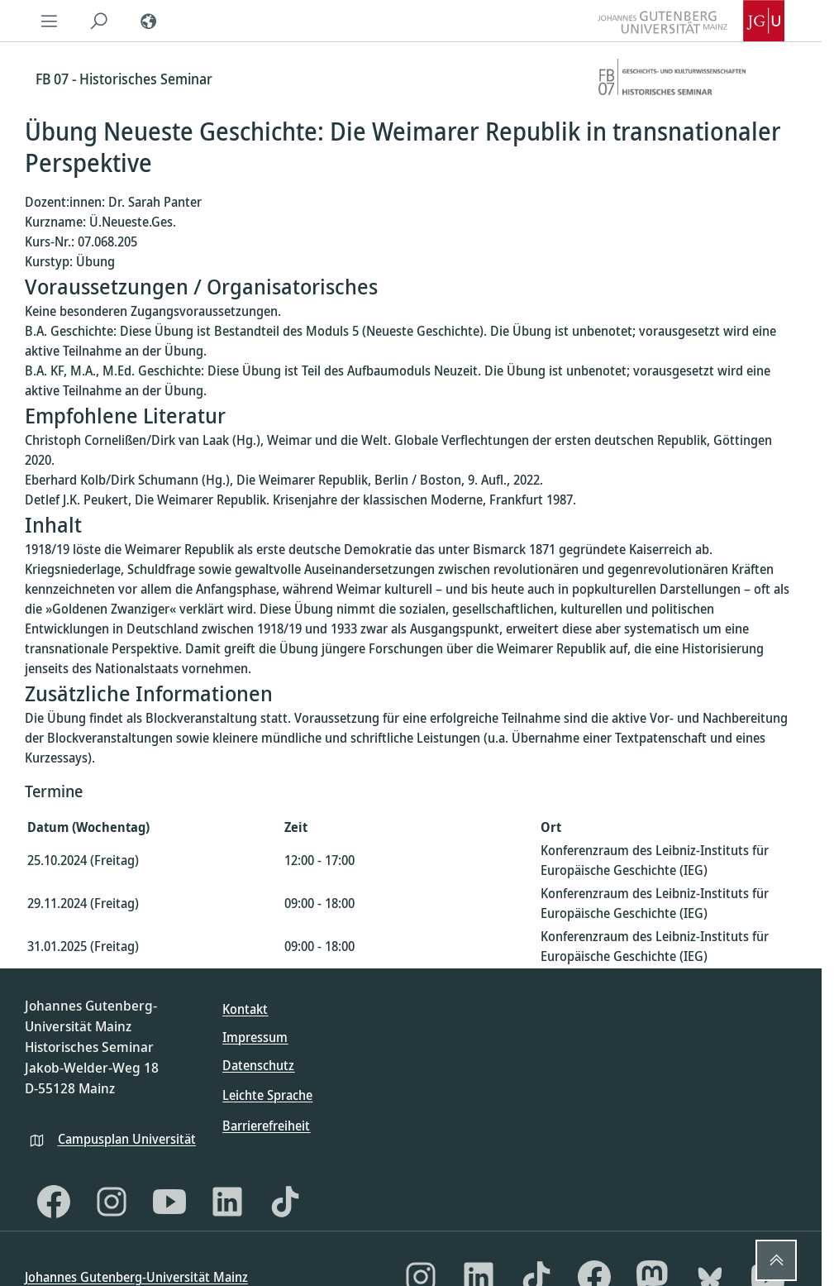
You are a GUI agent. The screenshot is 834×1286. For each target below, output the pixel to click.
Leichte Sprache (267, 1095)
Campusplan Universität (127, 1139)
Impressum (255, 1037)
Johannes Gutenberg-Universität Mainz (136, 1277)
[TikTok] (285, 1201)
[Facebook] (53, 1201)
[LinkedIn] (227, 1201)
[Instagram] (111, 1201)
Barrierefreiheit (266, 1125)
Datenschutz (258, 1065)
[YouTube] (169, 1201)
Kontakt (245, 1009)
